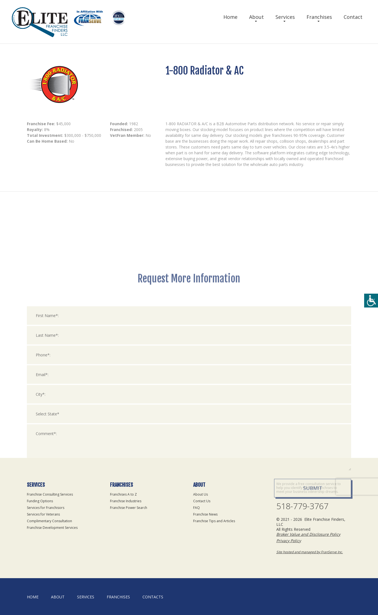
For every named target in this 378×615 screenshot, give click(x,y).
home (33, 596)
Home (230, 17)
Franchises (319, 17)
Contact (353, 17)
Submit (312, 577)
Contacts (152, 596)
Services (285, 17)
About (256, 17)
